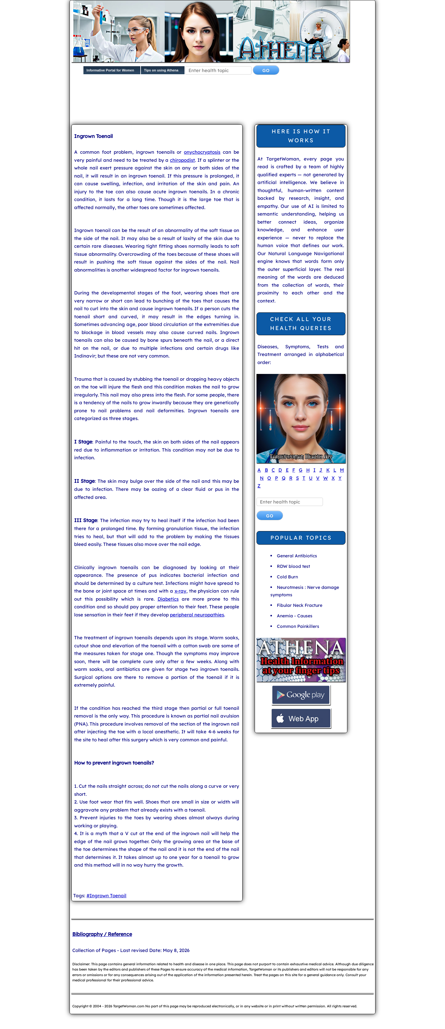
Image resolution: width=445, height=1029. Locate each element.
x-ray (180, 591)
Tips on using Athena (161, 70)
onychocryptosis (202, 152)
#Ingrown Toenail (106, 895)
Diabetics (168, 599)
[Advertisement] (221, 101)
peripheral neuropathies (197, 615)
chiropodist (182, 160)
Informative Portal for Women (110, 70)
